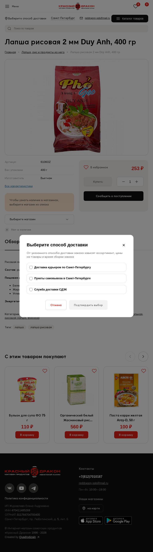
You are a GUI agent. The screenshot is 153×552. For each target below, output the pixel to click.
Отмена (56, 305)
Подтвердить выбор (88, 305)
